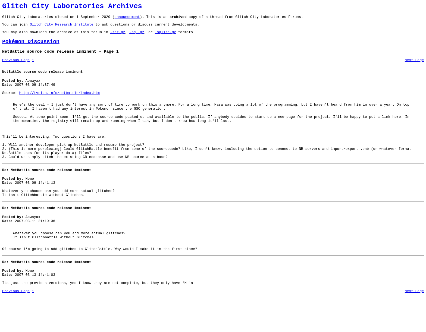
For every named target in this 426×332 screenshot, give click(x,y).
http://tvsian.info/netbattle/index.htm (59, 102)
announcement (127, 19)
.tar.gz (117, 35)
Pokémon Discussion (30, 46)
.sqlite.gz (165, 35)
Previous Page (16, 66)
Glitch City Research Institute (61, 27)
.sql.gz (136, 35)
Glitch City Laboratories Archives (72, 7)
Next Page (414, 66)
